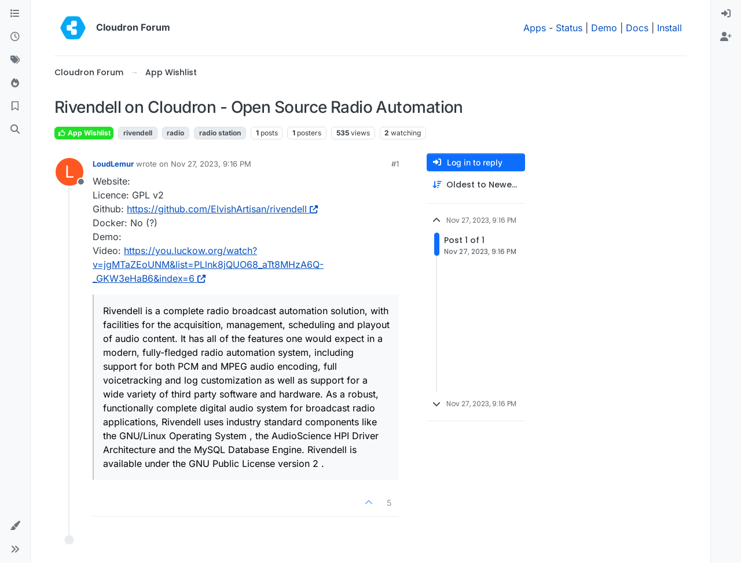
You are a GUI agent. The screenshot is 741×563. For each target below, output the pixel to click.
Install (669, 28)
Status (569, 28)
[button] (15, 526)
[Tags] (15, 60)
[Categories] (15, 14)
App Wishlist (84, 132)
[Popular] (15, 83)
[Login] (726, 14)
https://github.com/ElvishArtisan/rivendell (222, 209)
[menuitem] (726, 14)
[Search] (15, 129)
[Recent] (15, 37)
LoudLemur (113, 163)
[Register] (726, 37)
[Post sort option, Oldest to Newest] (476, 185)
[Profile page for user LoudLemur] (69, 172)
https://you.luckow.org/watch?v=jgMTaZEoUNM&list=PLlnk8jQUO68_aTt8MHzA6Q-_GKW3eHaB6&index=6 (208, 264)
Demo (604, 28)
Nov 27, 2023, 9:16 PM (211, 163)
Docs (637, 28)
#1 (395, 163)
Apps (534, 28)
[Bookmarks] (15, 106)
